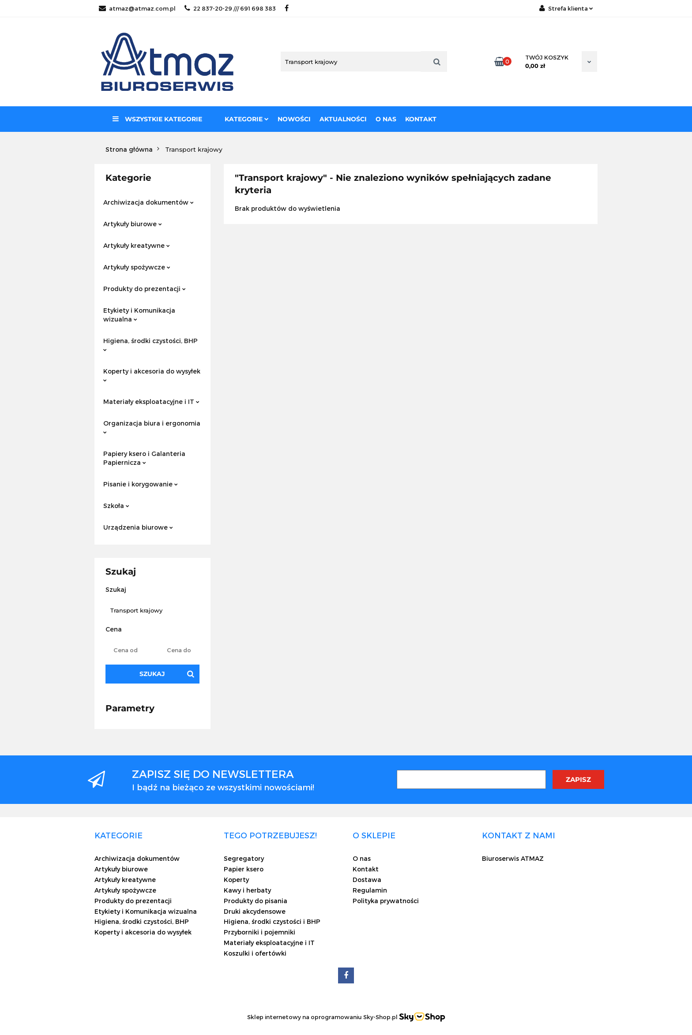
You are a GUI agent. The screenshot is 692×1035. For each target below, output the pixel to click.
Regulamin (370, 890)
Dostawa (367, 879)
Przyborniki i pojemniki (259, 932)
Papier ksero (243, 869)
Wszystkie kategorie (157, 119)
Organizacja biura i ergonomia (151, 426)
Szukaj (152, 674)
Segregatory (244, 858)
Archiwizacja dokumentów (148, 202)
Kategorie (247, 119)
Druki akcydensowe (255, 911)
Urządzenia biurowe (138, 527)
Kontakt (420, 119)
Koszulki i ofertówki (255, 953)
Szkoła (116, 505)
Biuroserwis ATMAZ (513, 858)
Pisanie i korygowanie (140, 484)
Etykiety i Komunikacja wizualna (139, 314)
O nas (386, 119)
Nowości (294, 119)
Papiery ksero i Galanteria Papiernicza (144, 458)
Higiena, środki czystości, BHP (150, 344)
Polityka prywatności (386, 900)
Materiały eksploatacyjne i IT (151, 401)
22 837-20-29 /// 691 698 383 (230, 8)
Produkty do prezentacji (144, 288)
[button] (118, 835)
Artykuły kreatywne (136, 245)
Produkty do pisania (255, 900)
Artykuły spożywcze (136, 267)
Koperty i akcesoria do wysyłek (151, 374)
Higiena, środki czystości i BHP (272, 921)
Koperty (236, 879)
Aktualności (343, 119)
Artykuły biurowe (132, 224)
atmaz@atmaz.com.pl (137, 8)
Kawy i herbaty (247, 890)
